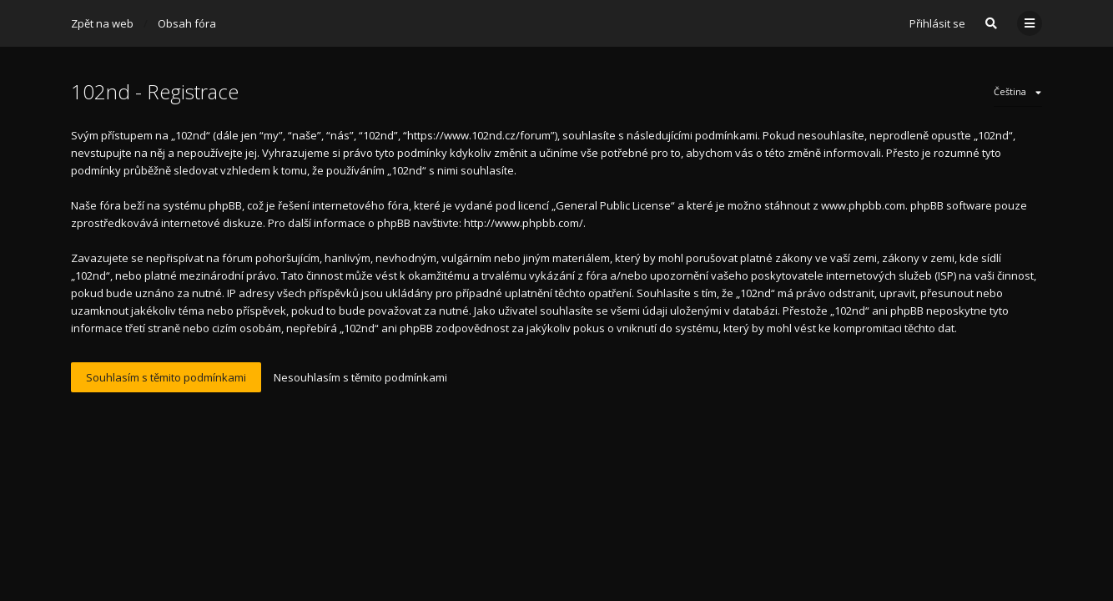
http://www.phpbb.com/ (523, 222)
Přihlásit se (937, 23)
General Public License (613, 205)
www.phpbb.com (863, 205)
